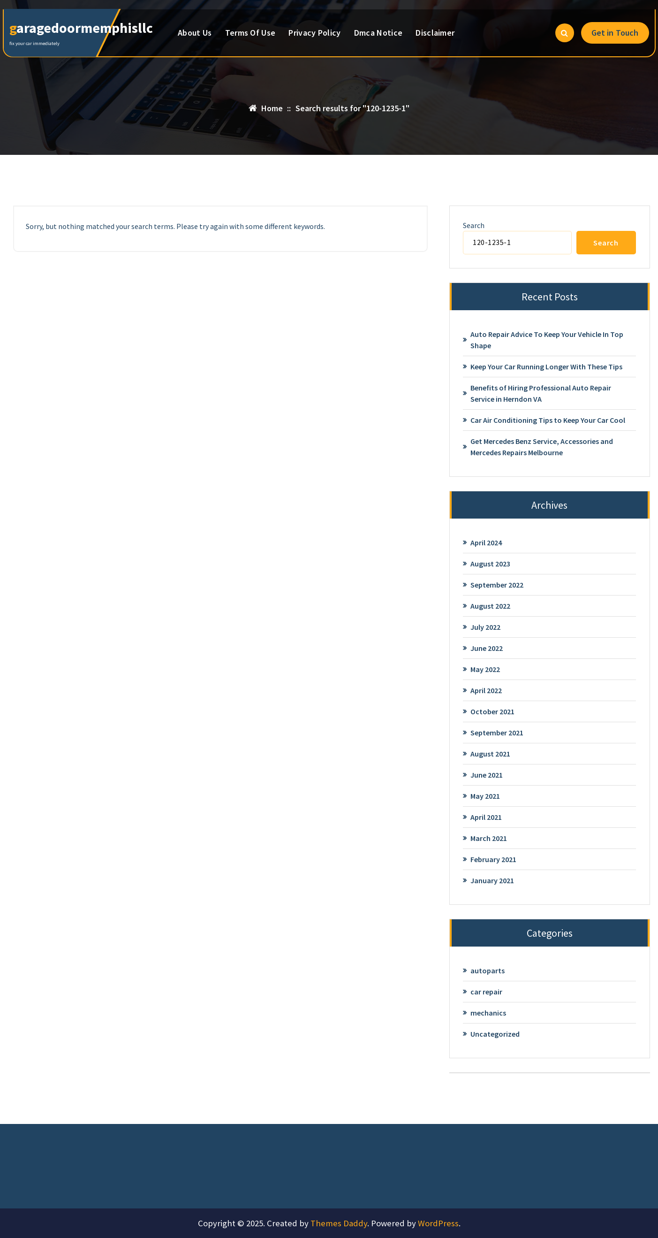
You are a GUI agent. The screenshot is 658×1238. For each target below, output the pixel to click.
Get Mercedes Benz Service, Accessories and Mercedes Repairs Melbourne (541, 446)
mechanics (488, 1012)
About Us (195, 32)
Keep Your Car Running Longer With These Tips (546, 366)
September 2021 (496, 732)
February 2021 (493, 859)
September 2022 (496, 584)
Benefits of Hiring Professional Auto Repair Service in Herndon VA (540, 393)
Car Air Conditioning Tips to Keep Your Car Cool (547, 420)
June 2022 (486, 648)
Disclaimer (435, 32)
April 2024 (486, 542)
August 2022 (490, 606)
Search (473, 225)
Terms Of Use (250, 32)
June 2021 (486, 774)
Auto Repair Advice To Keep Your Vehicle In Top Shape (546, 339)
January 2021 (492, 880)
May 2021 (485, 796)
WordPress (438, 1223)
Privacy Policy (314, 32)
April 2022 (486, 690)
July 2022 (485, 627)
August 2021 (490, 753)
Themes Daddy (338, 1223)
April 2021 (486, 817)
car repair (486, 991)
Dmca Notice (378, 32)
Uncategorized (495, 1034)
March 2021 (488, 838)
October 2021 (492, 711)
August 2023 (490, 563)
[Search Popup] (564, 32)
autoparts (487, 970)
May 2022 (485, 669)
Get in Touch (615, 32)
